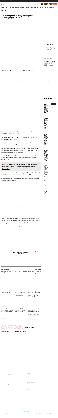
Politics (45, 65)
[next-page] (4, 318)
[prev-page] (2, 318)
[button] (3, 4)
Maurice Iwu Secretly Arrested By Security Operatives (31, 370)
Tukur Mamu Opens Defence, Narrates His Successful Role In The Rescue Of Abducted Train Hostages (46, 185)
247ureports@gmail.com (27, 411)
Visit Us (53, 104)
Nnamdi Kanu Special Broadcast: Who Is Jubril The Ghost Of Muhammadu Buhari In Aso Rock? (31, 378)
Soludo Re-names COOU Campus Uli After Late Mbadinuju (6, 292)
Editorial (45, 51)
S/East (54, 17)
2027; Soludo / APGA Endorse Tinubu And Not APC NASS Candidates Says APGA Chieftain (49, 63)
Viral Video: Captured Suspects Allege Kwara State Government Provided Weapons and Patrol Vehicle (46, 155)
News (30, 289)
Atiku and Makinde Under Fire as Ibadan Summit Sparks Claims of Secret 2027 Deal (46, 169)
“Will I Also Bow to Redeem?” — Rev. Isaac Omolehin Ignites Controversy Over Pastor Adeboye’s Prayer (46, 139)
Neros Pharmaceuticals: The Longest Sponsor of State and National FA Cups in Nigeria (49, 48)
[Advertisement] (29, 30)
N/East (45, 129)
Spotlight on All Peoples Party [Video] (13, 331)
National (45, 145)
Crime (45, 58)
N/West (45, 113)
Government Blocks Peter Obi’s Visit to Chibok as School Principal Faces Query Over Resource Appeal (46, 123)
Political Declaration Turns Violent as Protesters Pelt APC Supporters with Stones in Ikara (46, 108)
